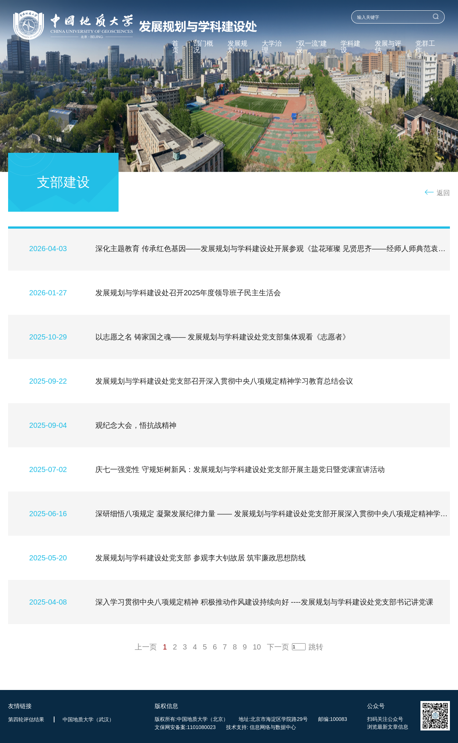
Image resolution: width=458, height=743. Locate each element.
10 (257, 647)
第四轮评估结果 (26, 719)
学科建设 (350, 47)
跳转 (316, 647)
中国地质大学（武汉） (88, 719)
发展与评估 (388, 47)
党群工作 (425, 47)
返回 (443, 193)
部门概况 (203, 47)
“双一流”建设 (311, 47)
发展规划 (237, 47)
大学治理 (272, 47)
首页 (175, 47)
